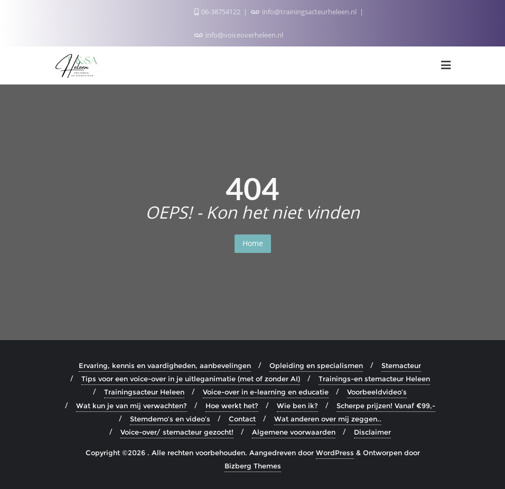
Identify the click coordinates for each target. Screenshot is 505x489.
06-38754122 (218, 11)
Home (252, 243)
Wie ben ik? (297, 405)
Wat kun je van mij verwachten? (131, 405)
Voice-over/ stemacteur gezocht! (176, 432)
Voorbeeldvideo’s (377, 392)
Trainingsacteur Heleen (144, 392)
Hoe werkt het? (231, 405)
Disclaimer (372, 432)
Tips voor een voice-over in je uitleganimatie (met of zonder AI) (190, 378)
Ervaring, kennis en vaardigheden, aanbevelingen (165, 365)
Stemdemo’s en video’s (170, 419)
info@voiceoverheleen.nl (238, 35)
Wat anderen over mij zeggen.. (327, 419)
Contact (242, 419)
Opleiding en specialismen (316, 365)
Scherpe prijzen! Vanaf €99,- (385, 405)
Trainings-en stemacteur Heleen (374, 378)
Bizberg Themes (253, 466)
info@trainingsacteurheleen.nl (304, 11)
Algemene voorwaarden (293, 432)
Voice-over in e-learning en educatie (266, 392)
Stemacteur (401, 365)
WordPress (335, 452)
